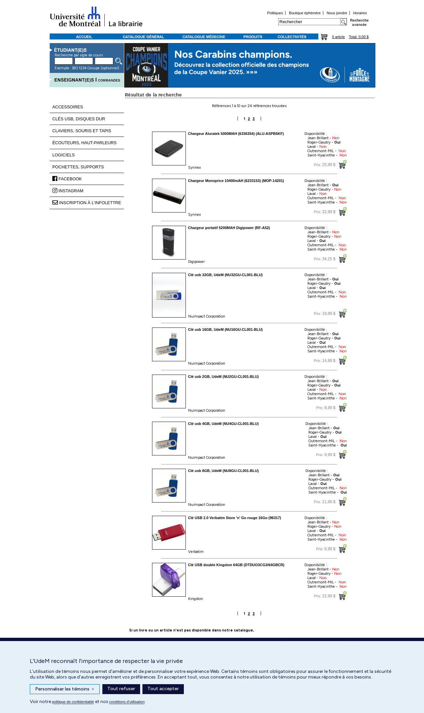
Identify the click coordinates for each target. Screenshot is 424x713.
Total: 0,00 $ (359, 37)
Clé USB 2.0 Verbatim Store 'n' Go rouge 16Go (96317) (234, 518)
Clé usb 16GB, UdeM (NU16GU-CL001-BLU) (225, 329)
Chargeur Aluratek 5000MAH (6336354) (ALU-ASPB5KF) (236, 134)
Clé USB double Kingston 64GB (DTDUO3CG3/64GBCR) (236, 565)
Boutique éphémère (305, 13)
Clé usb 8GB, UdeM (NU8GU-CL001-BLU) (223, 471)
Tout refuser (121, 688)
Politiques (275, 13)
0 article (338, 37)
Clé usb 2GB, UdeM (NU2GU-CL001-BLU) (223, 377)
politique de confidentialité (73, 702)
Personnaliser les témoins (64, 689)
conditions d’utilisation (127, 702)
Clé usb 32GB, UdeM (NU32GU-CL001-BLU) (225, 275)
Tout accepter (163, 688)
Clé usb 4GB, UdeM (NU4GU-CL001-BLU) (223, 424)
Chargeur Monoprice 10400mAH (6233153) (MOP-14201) (236, 181)
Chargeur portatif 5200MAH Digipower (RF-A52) (229, 228)
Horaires (360, 13)
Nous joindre (337, 13)
